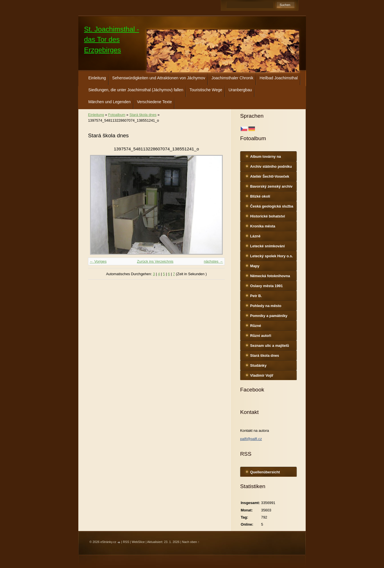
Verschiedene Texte (154, 101)
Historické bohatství (267, 216)
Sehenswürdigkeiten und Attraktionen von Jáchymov (158, 78)
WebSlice (138, 542)
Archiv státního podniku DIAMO (271, 167)
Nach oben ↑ (190, 542)
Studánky (258, 365)
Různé (255, 326)
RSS (126, 542)
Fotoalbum (116, 115)
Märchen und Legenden (109, 101)
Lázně (255, 236)
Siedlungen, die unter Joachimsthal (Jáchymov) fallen (135, 90)
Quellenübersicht (265, 472)
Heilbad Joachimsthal (279, 78)
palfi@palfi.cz (251, 439)
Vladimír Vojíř (261, 375)
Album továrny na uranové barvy (265, 157)
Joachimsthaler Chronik (232, 78)
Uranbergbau (240, 90)
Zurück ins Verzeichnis (155, 261)
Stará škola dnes (264, 355)
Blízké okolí (260, 196)
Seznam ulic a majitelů (269, 345)
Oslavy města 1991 (266, 286)
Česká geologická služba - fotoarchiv (271, 207)
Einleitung (97, 78)
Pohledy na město (265, 306)
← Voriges (98, 261)
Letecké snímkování (267, 246)
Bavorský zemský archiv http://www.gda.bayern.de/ (272, 187)
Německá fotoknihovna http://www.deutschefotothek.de (273, 277)
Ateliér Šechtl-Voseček (269, 176)
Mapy (255, 266)
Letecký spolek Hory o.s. (271, 256)
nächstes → (213, 261)
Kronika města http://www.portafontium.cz (273, 227)
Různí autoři (260, 335)
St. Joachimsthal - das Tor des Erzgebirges (111, 39)
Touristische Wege (205, 90)
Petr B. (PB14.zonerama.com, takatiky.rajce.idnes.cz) (269, 297)
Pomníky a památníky (268, 316)
